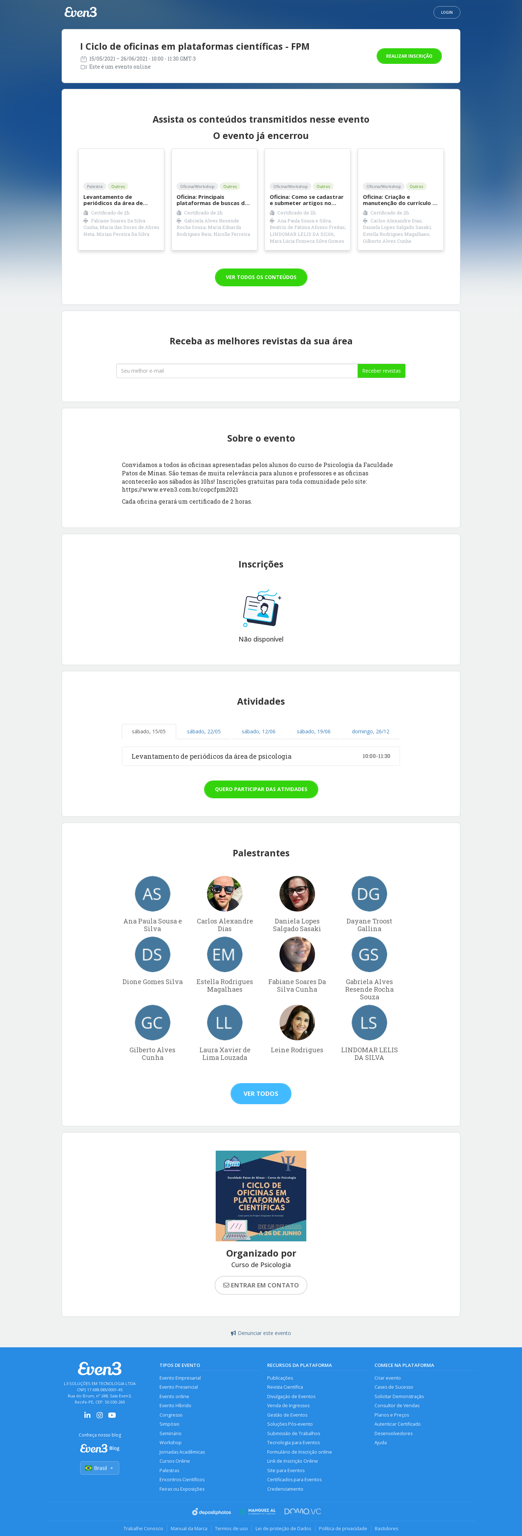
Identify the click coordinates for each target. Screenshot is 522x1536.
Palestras (169, 1470)
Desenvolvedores (393, 1433)
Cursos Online (175, 1461)
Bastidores (386, 1528)
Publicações (280, 1378)
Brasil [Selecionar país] (100, 1468)
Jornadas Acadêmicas (182, 1452)
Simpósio (169, 1424)
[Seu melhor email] (237, 371)
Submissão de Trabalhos (293, 1433)
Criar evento (387, 1378)
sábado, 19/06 (314, 731)
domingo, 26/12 (370, 731)
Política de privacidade (343, 1528)
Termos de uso (231, 1528)
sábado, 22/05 (204, 731)
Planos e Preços (391, 1415)
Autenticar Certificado (397, 1424)
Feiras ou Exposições (182, 1489)
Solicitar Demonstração (399, 1396)
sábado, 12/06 (259, 731)
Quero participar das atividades (261, 789)
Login (447, 12)
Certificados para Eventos (294, 1479)
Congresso (171, 1415)
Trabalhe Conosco (143, 1528)
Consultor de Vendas (396, 1405)
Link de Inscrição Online (292, 1461)
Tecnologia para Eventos (293, 1442)
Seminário (171, 1433)
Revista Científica (285, 1387)
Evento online (174, 1396)
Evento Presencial (179, 1387)
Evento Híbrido (175, 1405)
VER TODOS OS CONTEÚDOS (261, 277)
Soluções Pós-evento (290, 1424)
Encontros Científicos (182, 1479)
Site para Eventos (285, 1470)
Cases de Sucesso (393, 1387)
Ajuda (380, 1442)
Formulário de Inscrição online (299, 1452)
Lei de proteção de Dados (283, 1528)
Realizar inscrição (409, 56)
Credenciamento (285, 1489)
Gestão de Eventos (287, 1415)
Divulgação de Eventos (291, 1396)
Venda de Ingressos (288, 1405)
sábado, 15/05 (149, 731)
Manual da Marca (189, 1528)
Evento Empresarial (180, 1378)
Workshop (171, 1442)
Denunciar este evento (261, 1333)
